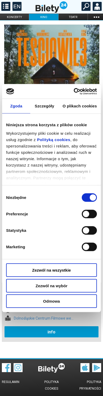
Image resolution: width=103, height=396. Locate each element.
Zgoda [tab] (16, 106)
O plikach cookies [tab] (80, 106)
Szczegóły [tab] (44, 106)
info (51, 331)
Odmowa (51, 301)
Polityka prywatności (90, 385)
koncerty (14, 17)
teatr (73, 17)
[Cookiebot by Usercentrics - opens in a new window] (74, 91)
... (96, 17)
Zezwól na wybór (51, 285)
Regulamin (10, 382)
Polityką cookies (53, 139)
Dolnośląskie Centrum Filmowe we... (44, 318)
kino (43, 17)
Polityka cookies (51, 385)
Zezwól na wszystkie (51, 270)
